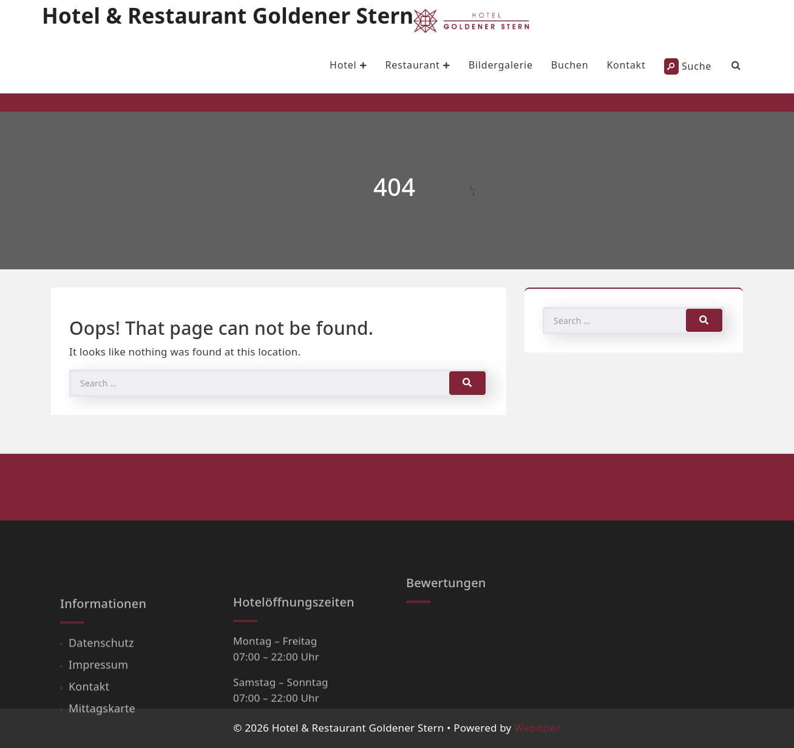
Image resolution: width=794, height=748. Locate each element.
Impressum (98, 691)
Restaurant (417, 65)
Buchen (570, 65)
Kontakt (625, 65)
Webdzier (537, 728)
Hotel (348, 65)
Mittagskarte (102, 734)
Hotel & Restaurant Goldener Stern (227, 15)
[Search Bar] (736, 64)
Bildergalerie (501, 65)
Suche (688, 66)
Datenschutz (101, 669)
